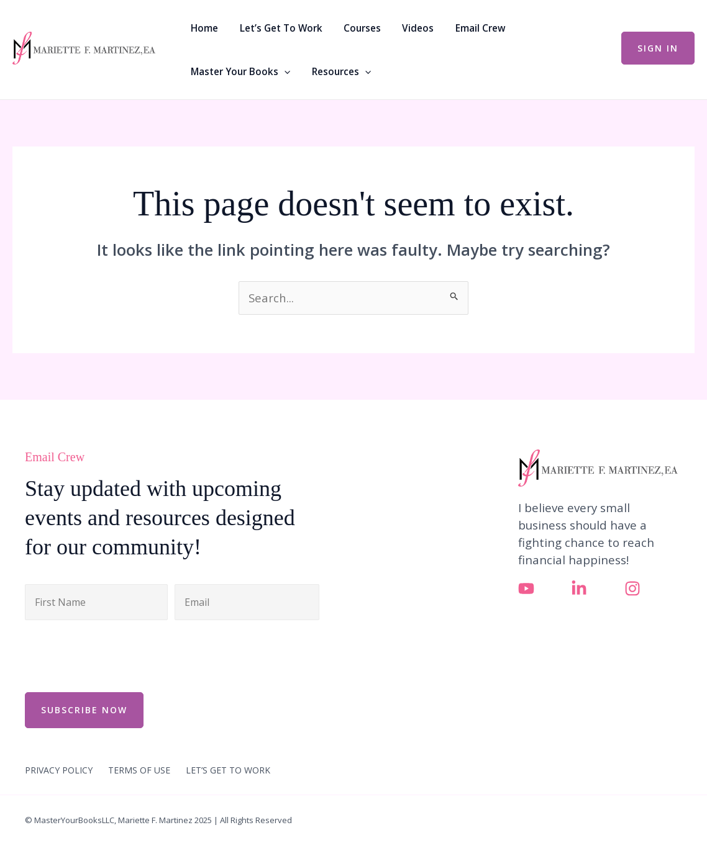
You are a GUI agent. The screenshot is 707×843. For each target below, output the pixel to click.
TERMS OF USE (139, 769)
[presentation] (119, 654)
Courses (346, 28)
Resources (218, 71)
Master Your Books (539, 28)
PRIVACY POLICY (59, 769)
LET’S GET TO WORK (228, 769)
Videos (395, 28)
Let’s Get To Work (271, 28)
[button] (583, 28)
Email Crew (450, 28)
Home (202, 28)
